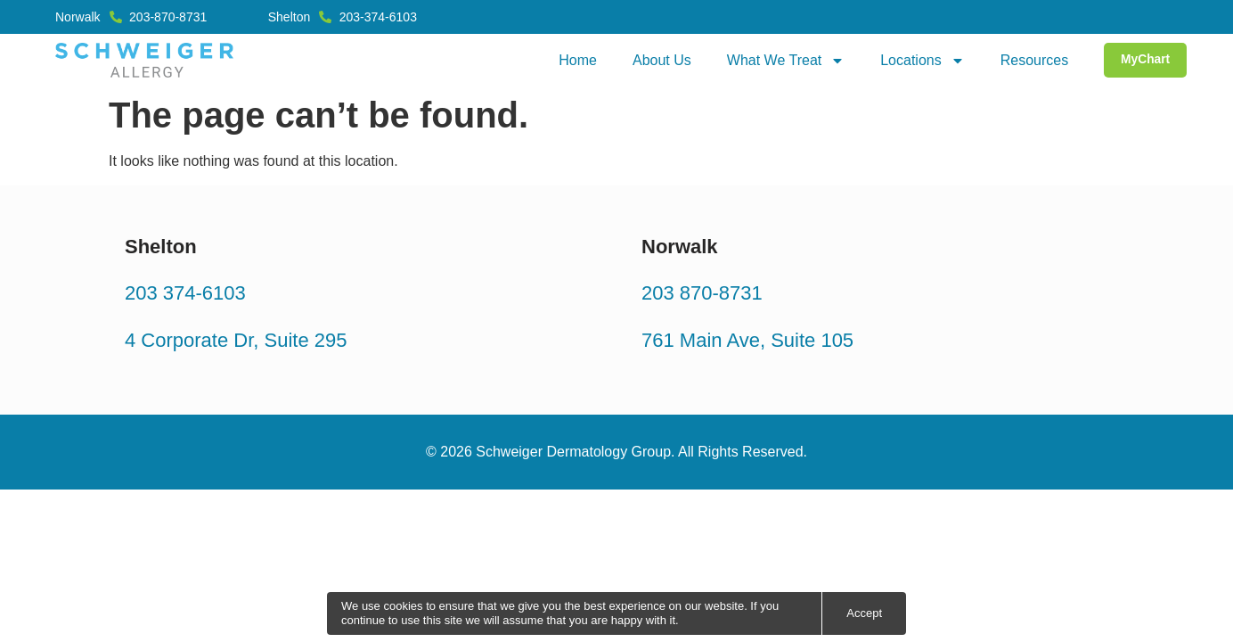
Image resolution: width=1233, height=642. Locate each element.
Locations (920, 61)
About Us (659, 60)
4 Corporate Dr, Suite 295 (236, 339)
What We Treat (783, 61)
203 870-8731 (702, 293)
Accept (864, 613)
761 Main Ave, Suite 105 (747, 339)
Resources (1032, 60)
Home (575, 60)
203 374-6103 (185, 293)
